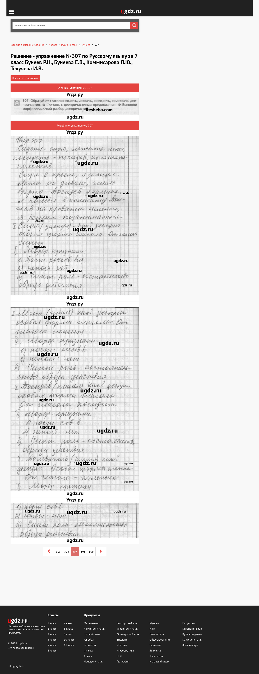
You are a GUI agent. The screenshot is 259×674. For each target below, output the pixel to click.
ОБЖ (119, 656)
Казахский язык (192, 639)
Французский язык (128, 634)
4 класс (51, 639)
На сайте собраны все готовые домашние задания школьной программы (26, 629)
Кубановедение (192, 634)
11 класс (69, 645)
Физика (88, 650)
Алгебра (89, 639)
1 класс (51, 623)
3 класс (51, 634)
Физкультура (190, 645)
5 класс (51, 645)
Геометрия (90, 645)
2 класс (51, 628)
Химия (88, 656)
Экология (155, 650)
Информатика (125, 650)
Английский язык (94, 628)
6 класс (51, 650)
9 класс (68, 634)
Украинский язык (127, 628)
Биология (122, 639)
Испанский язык (159, 661)
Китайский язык (192, 628)
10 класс (69, 639)
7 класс (68, 623)
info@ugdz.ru (16, 666)
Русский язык (92, 634)
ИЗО (152, 628)
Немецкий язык (93, 661)
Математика (91, 623)
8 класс (68, 628)
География (123, 661)
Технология (156, 656)
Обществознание (160, 639)
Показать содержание (25, 78)
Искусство (188, 623)
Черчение (155, 645)
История (122, 645)
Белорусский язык (128, 623)
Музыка (154, 623)
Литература (157, 634)
